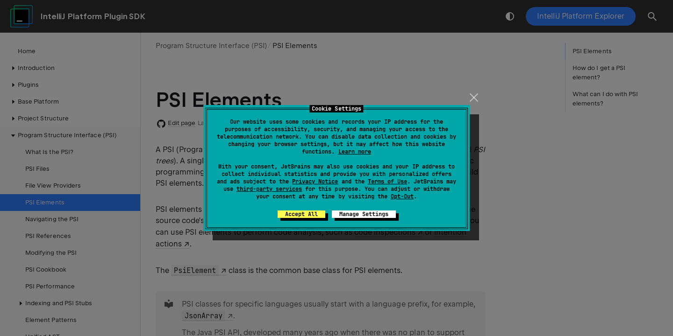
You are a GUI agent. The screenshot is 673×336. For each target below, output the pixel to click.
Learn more (354, 151)
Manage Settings (363, 214)
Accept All (301, 214)
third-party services (269, 189)
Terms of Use (387, 181)
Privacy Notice (315, 181)
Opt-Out (402, 196)
